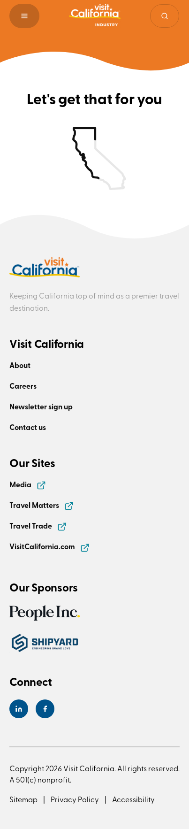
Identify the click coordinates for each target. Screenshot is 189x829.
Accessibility (133, 799)
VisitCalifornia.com (49, 546)
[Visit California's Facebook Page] (45, 708)
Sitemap (23, 799)
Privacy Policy (75, 799)
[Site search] (165, 16)
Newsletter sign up (41, 406)
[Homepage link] (95, 16)
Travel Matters (41, 504)
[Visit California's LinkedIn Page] (18, 708)
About (19, 365)
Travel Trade (38, 525)
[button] (24, 16)
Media (27, 484)
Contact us (27, 427)
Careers (23, 385)
